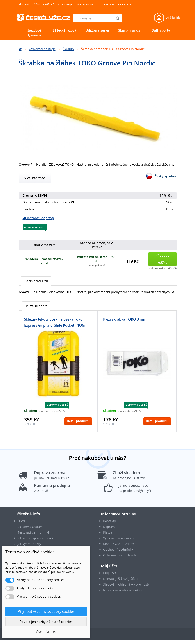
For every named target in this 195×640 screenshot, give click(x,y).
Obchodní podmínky (118, 549)
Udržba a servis (97, 30)
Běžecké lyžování (65, 30)
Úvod (21, 521)
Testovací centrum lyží (34, 532)
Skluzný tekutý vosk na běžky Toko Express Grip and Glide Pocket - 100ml (55, 322)
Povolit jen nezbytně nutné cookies (46, 621)
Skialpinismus (129, 30)
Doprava (109, 527)
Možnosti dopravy (38, 218)
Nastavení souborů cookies (123, 590)
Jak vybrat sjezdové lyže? (35, 538)
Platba (107, 532)
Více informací (35, 178)
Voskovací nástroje (42, 49)
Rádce (55, 4)
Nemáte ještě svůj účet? (120, 579)
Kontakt (88, 4)
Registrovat (127, 4)
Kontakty (109, 521)
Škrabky (68, 49)
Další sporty (161, 30)
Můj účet (109, 565)
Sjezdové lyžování (34, 32)
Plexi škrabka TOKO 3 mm (124, 319)
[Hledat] (117, 18)
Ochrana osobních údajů (121, 555)
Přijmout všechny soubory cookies (46, 611)
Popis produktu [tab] (36, 281)
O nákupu (67, 4)
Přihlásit (109, 4)
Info (78, 4)
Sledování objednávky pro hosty (126, 584)
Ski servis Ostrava (30, 527)
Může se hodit (36, 306)
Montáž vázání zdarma (119, 544)
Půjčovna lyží (40, 4)
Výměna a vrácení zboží (120, 538)
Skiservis (24, 4)
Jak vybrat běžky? (30, 544)
